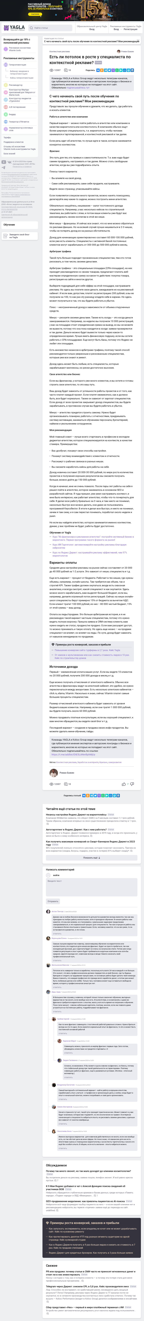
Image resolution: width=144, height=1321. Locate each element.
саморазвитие (115, 762)
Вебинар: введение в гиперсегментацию (19, 72)
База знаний (9, 153)
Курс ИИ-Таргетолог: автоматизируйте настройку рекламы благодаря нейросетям (89, 546)
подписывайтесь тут (78, 87)
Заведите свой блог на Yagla (16, 236)
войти (56, 875)
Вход (91, 29)
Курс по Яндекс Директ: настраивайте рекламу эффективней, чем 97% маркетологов (90, 554)
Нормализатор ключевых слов (18, 129)
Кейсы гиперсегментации (21, 77)
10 (67, 70)
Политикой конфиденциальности (12, 182)
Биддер (10, 114)
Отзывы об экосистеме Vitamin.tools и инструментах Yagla (20, 147)
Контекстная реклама (60, 51)
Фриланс (103, 762)
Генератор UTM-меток (16, 122)
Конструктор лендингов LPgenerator (17, 99)
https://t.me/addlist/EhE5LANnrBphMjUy (73, 754)
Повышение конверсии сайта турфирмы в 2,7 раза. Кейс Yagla (87, 650)
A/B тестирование (14, 107)
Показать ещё (91, 857)
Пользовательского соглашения (17, 174)
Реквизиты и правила (22, 166)
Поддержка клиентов (13, 142)
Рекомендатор (13, 85)
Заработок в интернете (87, 762)
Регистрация (130, 29)
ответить (57, 934)
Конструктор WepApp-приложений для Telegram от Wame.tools (19, 92)
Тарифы (7, 137)
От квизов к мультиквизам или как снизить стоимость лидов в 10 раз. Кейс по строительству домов (92, 656)
